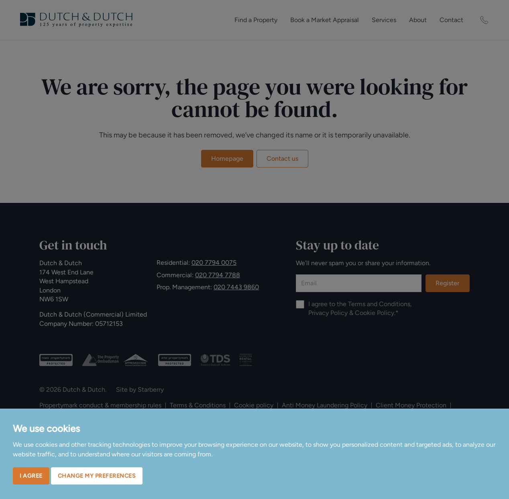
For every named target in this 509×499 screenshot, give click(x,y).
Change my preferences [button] (97, 475)
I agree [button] (31, 475)
